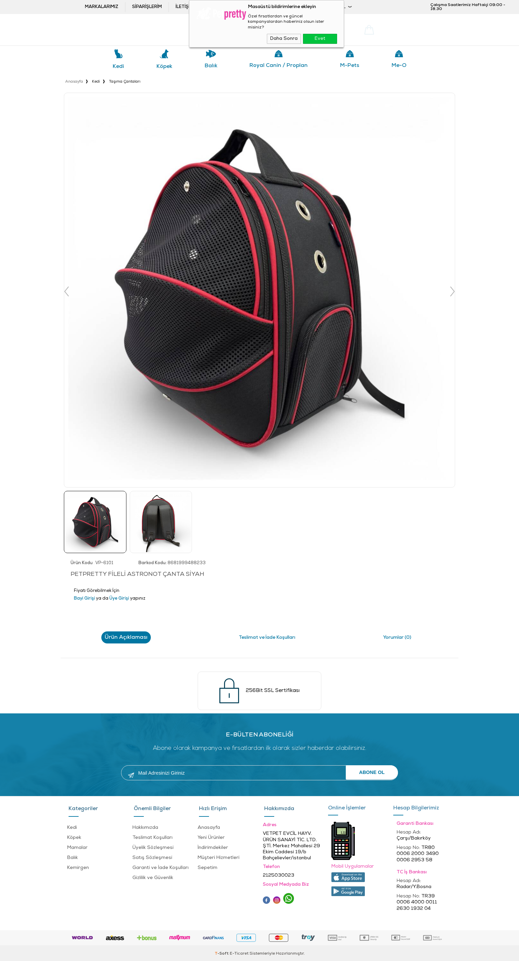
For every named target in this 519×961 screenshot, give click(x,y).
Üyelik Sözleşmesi (153, 845)
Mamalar (77, 845)
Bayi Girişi (285, 7)
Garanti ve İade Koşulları (160, 865)
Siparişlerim (147, 7)
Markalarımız (101, 7)
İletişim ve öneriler (199, 7)
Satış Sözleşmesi (152, 855)
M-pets (349, 65)
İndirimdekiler (213, 845)
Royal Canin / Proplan (278, 65)
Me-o (399, 65)
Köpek (164, 66)
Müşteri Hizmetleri (218, 855)
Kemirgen (78, 865)
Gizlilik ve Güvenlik (152, 875)
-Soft (222, 953)
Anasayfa (209, 825)
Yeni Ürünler (211, 835)
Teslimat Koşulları (152, 835)
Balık (211, 66)
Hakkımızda (145, 825)
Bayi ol (244, 7)
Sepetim (207, 865)
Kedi (118, 66)
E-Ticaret (239, 953)
